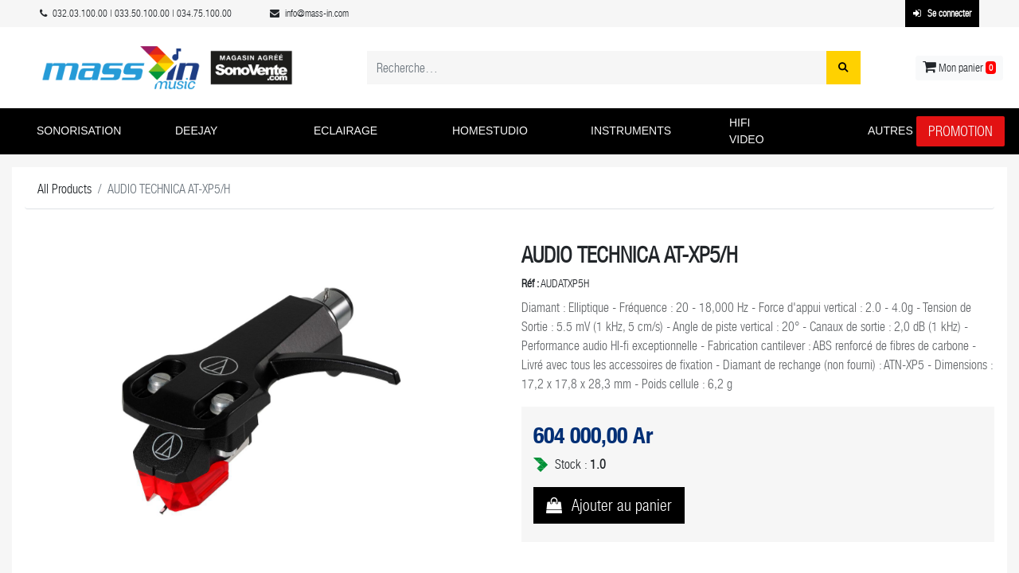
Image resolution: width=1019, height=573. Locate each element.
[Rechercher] (843, 67)
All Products (64, 189)
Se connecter (942, 13)
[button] (94, 131)
